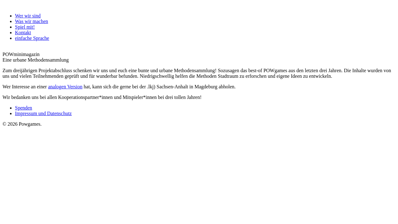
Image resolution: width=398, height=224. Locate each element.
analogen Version (65, 86)
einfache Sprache (32, 38)
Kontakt (23, 32)
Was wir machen (31, 21)
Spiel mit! (25, 27)
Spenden (23, 107)
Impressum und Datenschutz (43, 113)
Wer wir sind (28, 15)
